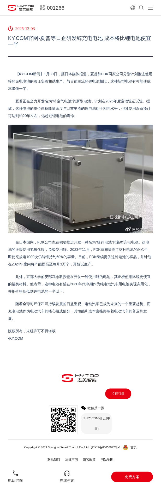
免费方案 (132, 477)
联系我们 (53, 459)
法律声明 (71, 459)
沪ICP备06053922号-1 (106, 447)
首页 (133, 447)
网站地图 (107, 459)
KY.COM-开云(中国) (82, 452)
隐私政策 (89, 459)
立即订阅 (118, 394)
